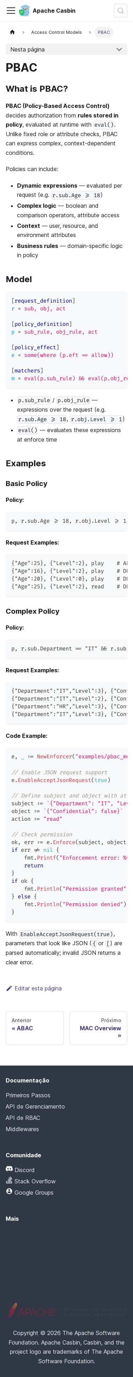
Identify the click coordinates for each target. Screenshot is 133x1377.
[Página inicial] (12, 32)
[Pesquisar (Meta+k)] (120, 10)
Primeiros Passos (28, 1095)
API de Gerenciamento (35, 1106)
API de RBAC (23, 1117)
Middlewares (22, 1129)
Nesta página (27, 49)
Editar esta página (34, 988)
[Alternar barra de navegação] (11, 10)
